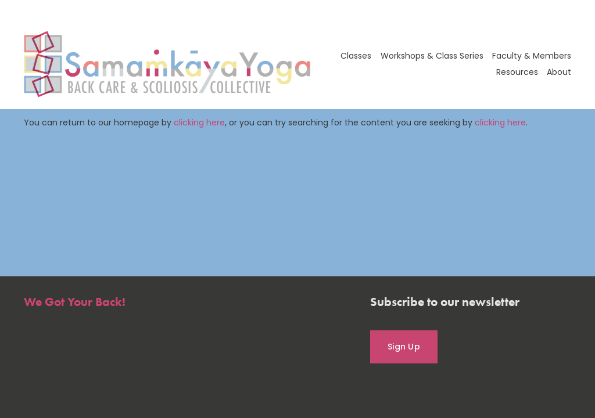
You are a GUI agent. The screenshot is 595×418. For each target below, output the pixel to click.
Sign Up (404, 346)
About (559, 72)
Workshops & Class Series (432, 56)
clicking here (199, 122)
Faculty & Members (531, 56)
